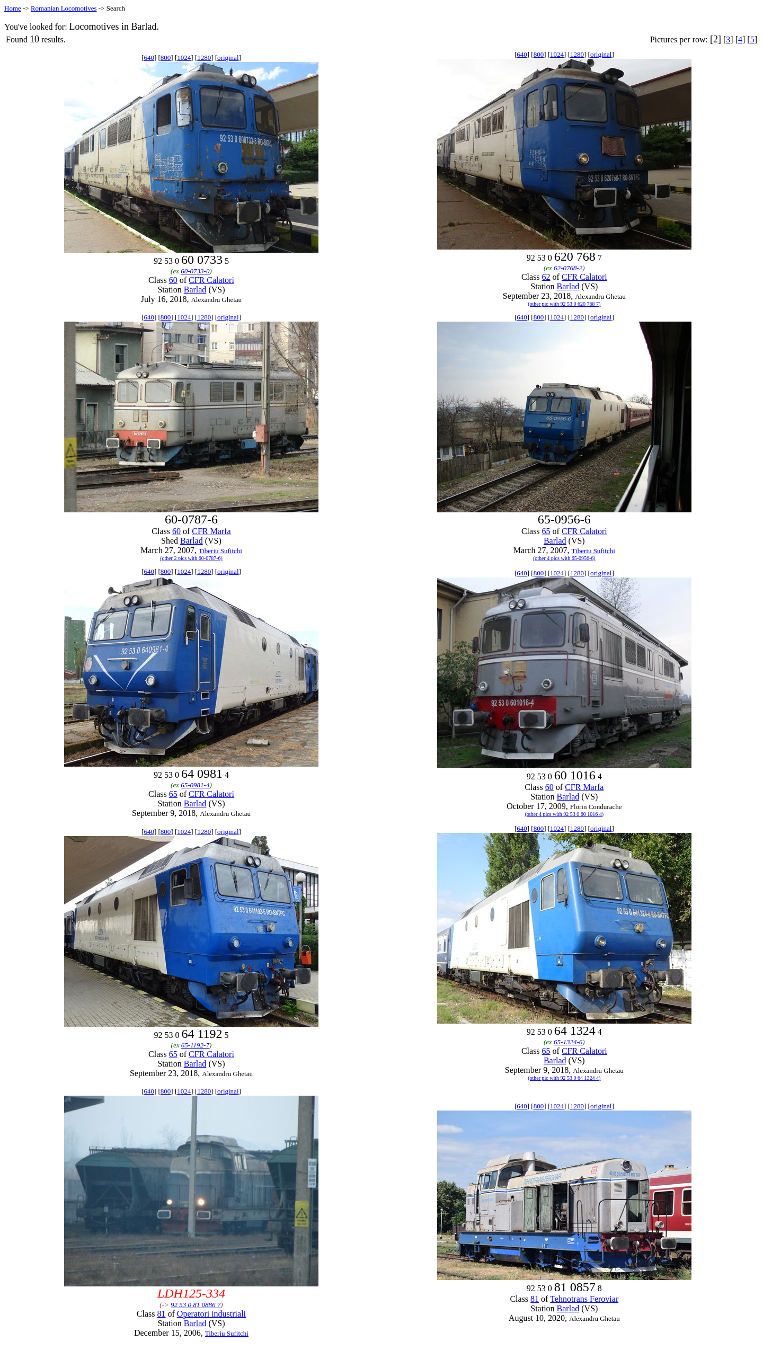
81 (161, 1313)
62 (546, 276)
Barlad (195, 289)
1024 (184, 57)
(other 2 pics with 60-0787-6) (191, 558)
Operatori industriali (211, 1313)
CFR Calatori (211, 280)
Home (12, 8)
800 (166, 57)
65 (546, 531)
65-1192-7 (195, 1045)
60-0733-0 (195, 271)
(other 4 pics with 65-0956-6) (564, 558)
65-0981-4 (195, 785)
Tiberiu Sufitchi (220, 551)
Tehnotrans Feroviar (584, 1298)
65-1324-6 (568, 1042)
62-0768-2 (568, 268)
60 (173, 280)
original (227, 57)
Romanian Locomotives (64, 8)
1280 (204, 57)
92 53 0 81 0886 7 (195, 1305)
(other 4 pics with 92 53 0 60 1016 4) (564, 814)
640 (149, 57)
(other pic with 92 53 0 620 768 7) (564, 304)
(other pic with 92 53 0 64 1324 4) (564, 1078)
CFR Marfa (211, 531)
